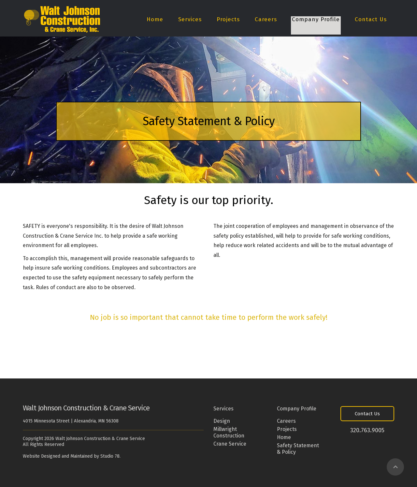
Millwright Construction (228, 432)
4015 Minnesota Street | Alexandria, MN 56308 (71, 421)
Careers (266, 19)
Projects (228, 19)
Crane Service (229, 444)
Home (155, 19)
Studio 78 (110, 456)
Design (221, 421)
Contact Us (371, 19)
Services (190, 19)
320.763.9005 (367, 430)
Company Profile (316, 19)
